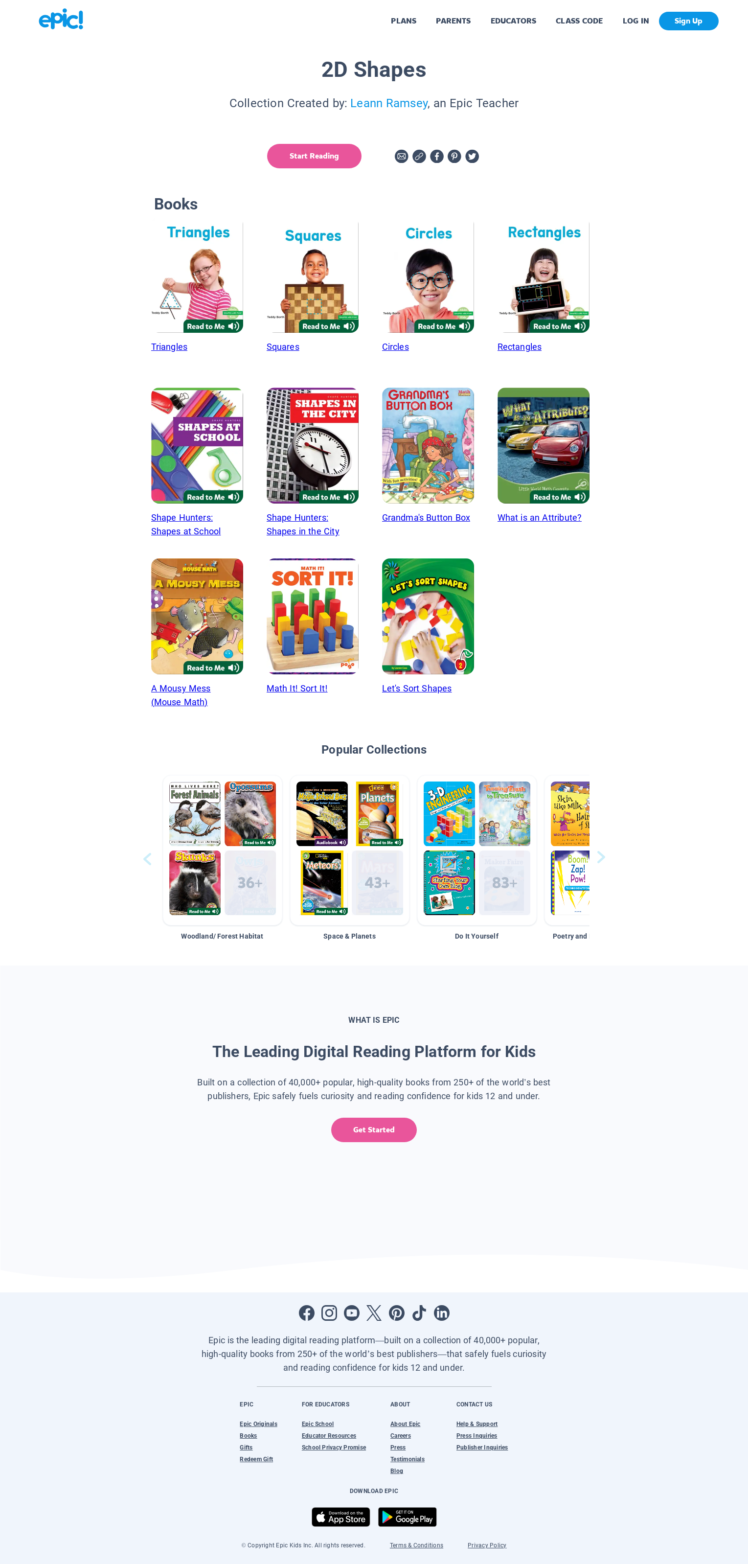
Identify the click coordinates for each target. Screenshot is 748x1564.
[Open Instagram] (329, 1313)
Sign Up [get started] (689, 21)
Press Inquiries (477, 1435)
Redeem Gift (256, 1459)
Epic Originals (258, 1424)
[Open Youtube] (352, 1313)
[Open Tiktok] (419, 1313)
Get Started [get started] (374, 1130)
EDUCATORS (514, 21)
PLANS (403, 21)
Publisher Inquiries (482, 1447)
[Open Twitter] (374, 1313)
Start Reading (313, 156)
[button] (222, 850)
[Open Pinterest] (397, 1313)
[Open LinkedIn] (442, 1313)
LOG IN (636, 21)
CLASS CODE (579, 21)
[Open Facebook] (307, 1313)
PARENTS (453, 21)
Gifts (246, 1447)
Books (248, 1435)
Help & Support (477, 1424)
